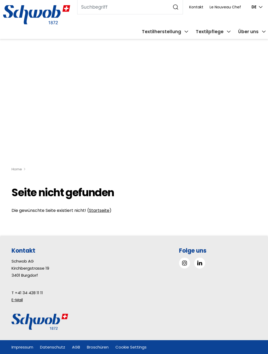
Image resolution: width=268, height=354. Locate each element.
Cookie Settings (131, 347)
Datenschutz (52, 347)
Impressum (22, 347)
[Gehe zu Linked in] (199, 263)
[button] (252, 321)
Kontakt (196, 7)
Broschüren (98, 347)
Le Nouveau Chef (225, 7)
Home (17, 169)
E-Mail (17, 300)
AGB (76, 347)
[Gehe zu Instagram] (184, 263)
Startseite (99, 210)
